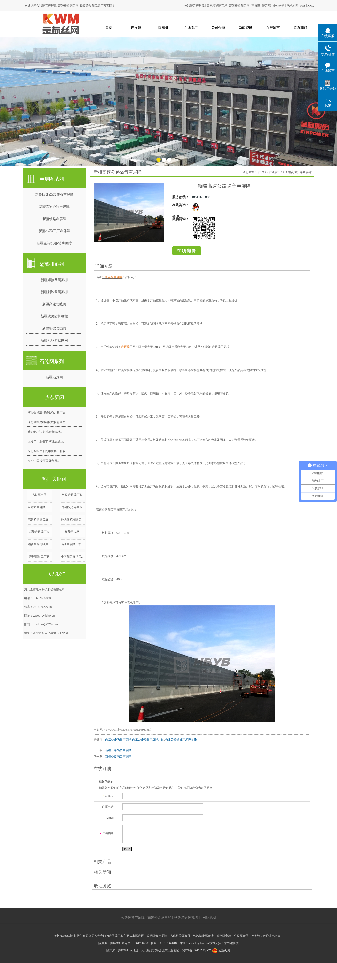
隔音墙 (266, 5)
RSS (302, 5)
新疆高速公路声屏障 (54, 207)
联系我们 (300, 28)
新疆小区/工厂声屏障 (54, 231)
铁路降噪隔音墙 (186, 917)
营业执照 (224, 950)
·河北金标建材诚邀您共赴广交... (47, 412)
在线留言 (273, 28)
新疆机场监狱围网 (54, 340)
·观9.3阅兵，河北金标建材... (45, 432)
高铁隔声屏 (39, 495)
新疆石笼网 (54, 377)
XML (310, 5)
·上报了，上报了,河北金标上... (46, 441)
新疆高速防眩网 (54, 304)
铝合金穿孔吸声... (39, 544)
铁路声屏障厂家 (72, 495)
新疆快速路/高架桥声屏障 (54, 195)
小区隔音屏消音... (72, 556)
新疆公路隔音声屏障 (118, 750)
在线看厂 (191, 28)
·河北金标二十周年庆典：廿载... (47, 451)
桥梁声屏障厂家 (39, 532)
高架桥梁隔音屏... (39, 519)
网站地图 (292, 5)
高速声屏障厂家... (72, 544)
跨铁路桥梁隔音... (72, 519)
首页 (108, 28)
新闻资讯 (245, 28)
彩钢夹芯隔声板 (72, 507)
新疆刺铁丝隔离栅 (54, 292)
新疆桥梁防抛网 (54, 328)
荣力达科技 (231, 943)
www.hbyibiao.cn (44, 615)
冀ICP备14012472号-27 (196, 950)
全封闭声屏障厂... (39, 507)
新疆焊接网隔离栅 (54, 280)
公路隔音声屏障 (194, 5)
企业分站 (279, 5)
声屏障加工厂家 (39, 556)
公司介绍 (218, 28)
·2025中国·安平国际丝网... (43, 461)
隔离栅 (163, 28)
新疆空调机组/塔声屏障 (54, 243)
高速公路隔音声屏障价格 (181, 739)
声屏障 (255, 5)
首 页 (261, 172)
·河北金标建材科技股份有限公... (47, 422)
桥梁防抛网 (72, 532)
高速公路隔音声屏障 (118, 739)
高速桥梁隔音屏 (217, 5)
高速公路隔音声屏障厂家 (148, 739)
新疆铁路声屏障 (54, 219)
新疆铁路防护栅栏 (54, 316)
